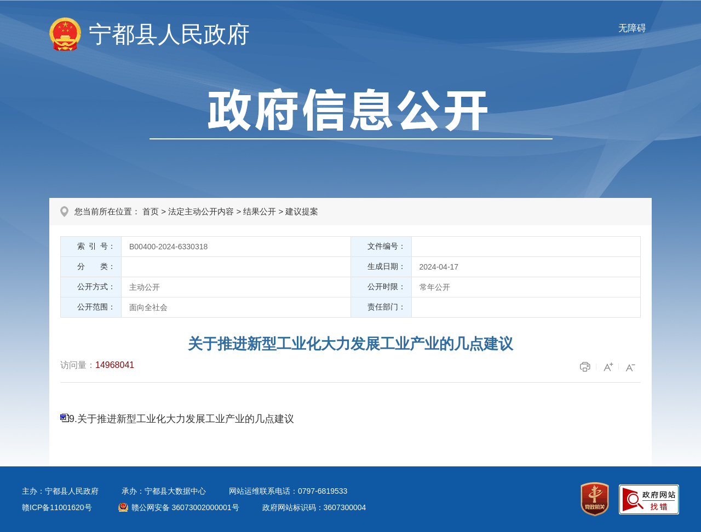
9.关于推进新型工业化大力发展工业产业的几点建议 (181, 418)
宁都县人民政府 (169, 34)
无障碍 (632, 28)
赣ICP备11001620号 (57, 507)
